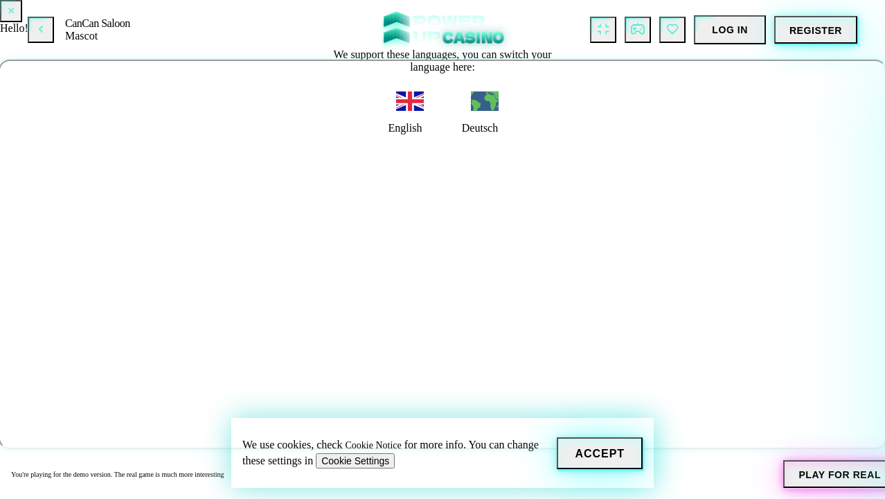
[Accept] (600, 453)
